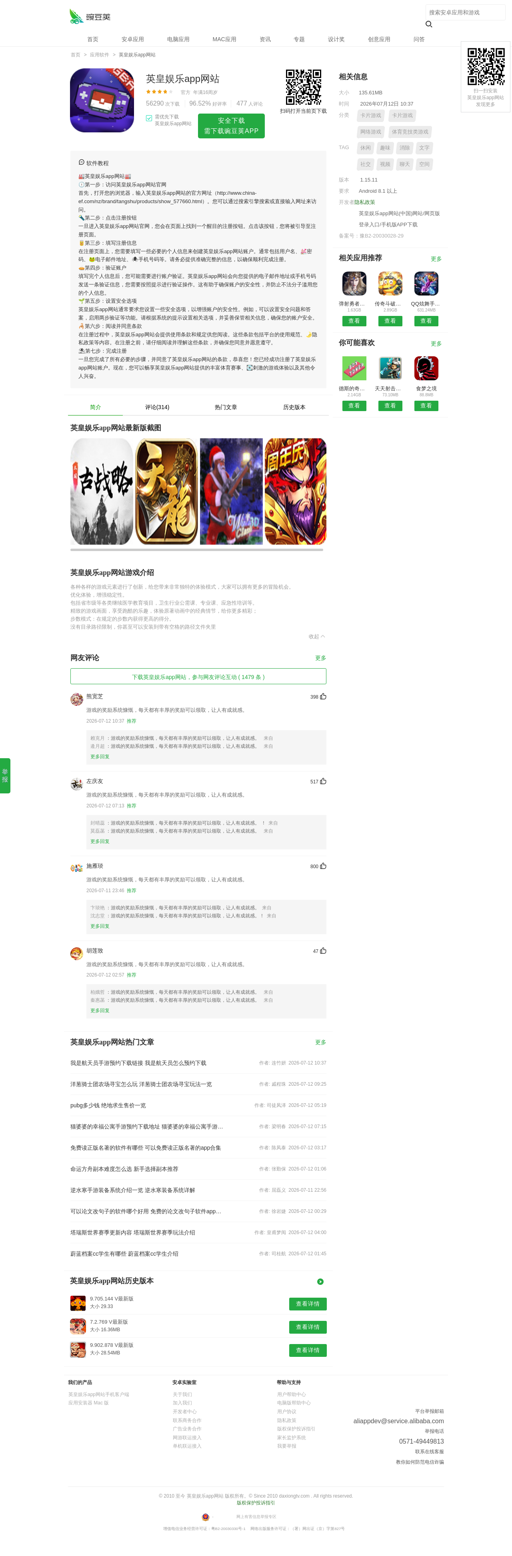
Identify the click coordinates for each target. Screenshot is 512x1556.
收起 (317, 636)
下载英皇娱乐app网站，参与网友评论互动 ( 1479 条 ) (198, 677)
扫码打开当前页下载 (303, 111)
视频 (385, 164)
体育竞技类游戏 (410, 132)
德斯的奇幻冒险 (354, 388)
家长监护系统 (291, 1437)
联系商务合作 (187, 1420)
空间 (424, 164)
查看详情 (308, 1303)
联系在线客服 (429, 1451)
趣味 (385, 148)
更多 (320, 658)
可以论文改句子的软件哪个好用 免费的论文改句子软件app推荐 (147, 1211)
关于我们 (182, 1394)
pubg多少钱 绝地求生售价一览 (108, 1105)
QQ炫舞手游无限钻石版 (426, 304)
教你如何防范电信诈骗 (420, 1462)
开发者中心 (185, 1411)
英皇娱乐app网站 (89, 16)
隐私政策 (364, 202)
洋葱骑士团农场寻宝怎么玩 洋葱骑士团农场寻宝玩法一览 (141, 1084)
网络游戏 (370, 132)
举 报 (5, 775)
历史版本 (294, 407)
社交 (365, 164)
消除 (405, 148)
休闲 (365, 148)
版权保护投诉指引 (296, 1429)
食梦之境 (426, 388)
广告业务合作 (187, 1429)
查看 (354, 321)
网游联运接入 (187, 1437)
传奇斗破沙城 (390, 304)
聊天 (405, 164)
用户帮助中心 (291, 1394)
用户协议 (286, 1411)
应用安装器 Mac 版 (88, 1403)
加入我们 (182, 1403)
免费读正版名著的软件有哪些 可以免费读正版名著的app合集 (145, 1148)
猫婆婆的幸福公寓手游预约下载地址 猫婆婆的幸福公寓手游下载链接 (147, 1126)
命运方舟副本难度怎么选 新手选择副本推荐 (124, 1169)
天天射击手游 (390, 388)
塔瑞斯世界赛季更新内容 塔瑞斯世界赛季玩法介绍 (132, 1232)
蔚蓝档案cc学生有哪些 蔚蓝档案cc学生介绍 (124, 1253)
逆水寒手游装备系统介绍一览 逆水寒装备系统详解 (132, 1190)
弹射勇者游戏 (354, 304)
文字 (424, 148)
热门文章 (226, 407)
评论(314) (157, 407)
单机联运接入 (187, 1446)
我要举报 (286, 1446)
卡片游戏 (370, 115)
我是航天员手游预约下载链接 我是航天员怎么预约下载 (138, 1063)
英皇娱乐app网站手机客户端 (98, 1394)
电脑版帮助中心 (294, 1403)
